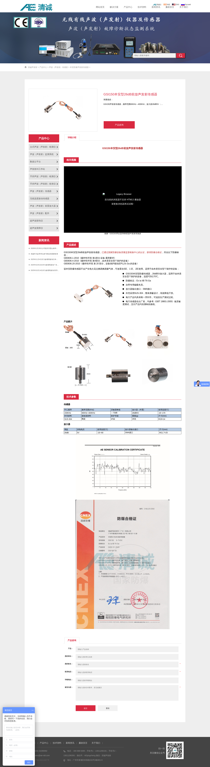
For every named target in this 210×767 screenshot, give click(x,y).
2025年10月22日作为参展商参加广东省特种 (45, 265)
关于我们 (183, 7)
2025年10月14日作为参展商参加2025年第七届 (45, 270)
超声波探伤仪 (36, 221)
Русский (186, 5)
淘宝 (166, 5)
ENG (175, 5)
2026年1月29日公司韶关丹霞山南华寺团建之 (45, 248)
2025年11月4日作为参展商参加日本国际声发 (45, 259)
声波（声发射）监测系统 (42, 154)
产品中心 (128, 7)
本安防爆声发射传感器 (79, 67)
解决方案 (114, 7)
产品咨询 (119, 125)
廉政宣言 (170, 7)
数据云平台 (35, 161)
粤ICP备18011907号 (40, 760)
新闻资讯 (156, 7)
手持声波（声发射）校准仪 (43, 184)
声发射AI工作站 (37, 169)
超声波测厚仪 (36, 228)
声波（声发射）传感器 (58, 67)
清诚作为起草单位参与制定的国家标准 (44, 254)
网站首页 (100, 7)
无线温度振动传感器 (39, 198)
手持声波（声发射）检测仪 (43, 176)
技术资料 (142, 7)
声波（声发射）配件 (39, 213)
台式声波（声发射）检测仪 (43, 147)
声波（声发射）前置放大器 (43, 206)
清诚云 (157, 5)
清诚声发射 (32, 67)
